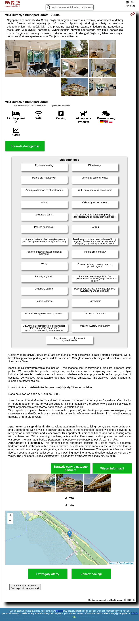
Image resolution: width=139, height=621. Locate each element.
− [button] (10, 521)
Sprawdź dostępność (24, 146)
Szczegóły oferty (47, 574)
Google (59, 611)
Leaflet (112, 563)
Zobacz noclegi (91, 574)
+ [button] (10, 515)
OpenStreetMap (126, 563)
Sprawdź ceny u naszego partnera (70, 468)
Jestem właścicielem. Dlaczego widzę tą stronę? (25, 587)
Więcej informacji (112, 468)
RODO (134, 613)
